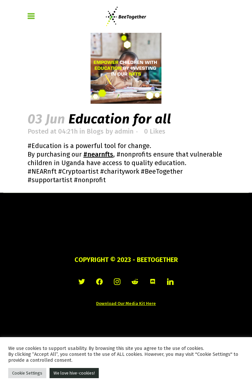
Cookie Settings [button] (27, 373)
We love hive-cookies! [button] (74, 373)
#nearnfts (98, 154)
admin (124, 131)
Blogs (95, 131)
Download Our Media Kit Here (126, 303)
